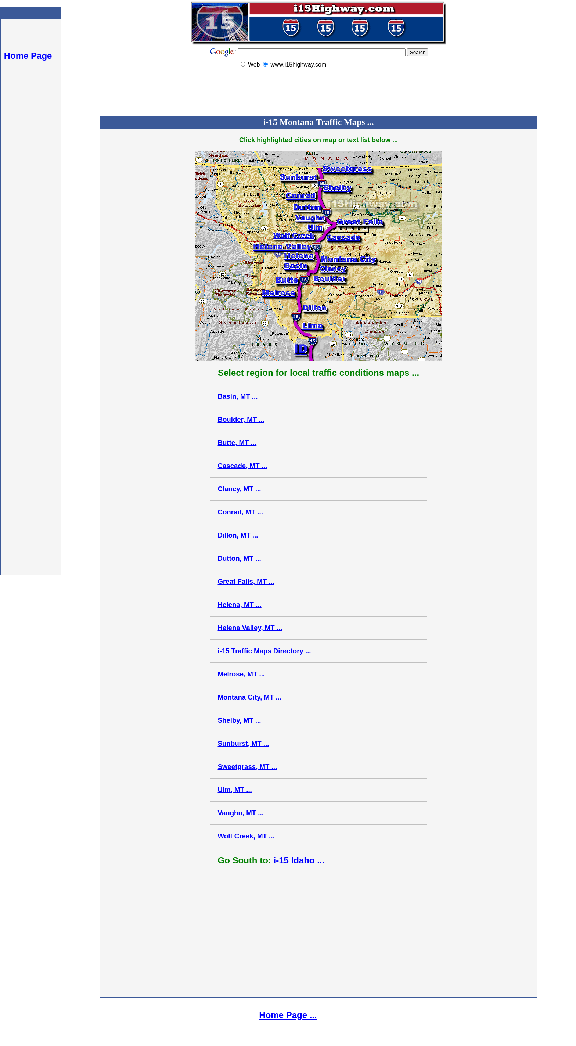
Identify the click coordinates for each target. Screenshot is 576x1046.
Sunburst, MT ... (243, 743)
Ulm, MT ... (235, 790)
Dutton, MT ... (239, 558)
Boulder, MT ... (241, 419)
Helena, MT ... (240, 604)
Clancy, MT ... (239, 489)
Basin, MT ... (238, 396)
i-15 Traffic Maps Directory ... (264, 651)
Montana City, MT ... (250, 697)
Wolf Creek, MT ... (246, 836)
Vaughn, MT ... (241, 813)
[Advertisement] (30, 202)
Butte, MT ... (237, 442)
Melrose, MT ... (241, 674)
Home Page (28, 56)
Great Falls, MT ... (246, 581)
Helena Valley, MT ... (250, 628)
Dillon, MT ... (238, 535)
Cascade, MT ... (242, 466)
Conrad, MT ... (240, 512)
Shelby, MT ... (239, 720)
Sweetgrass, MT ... (247, 766)
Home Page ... (288, 1015)
